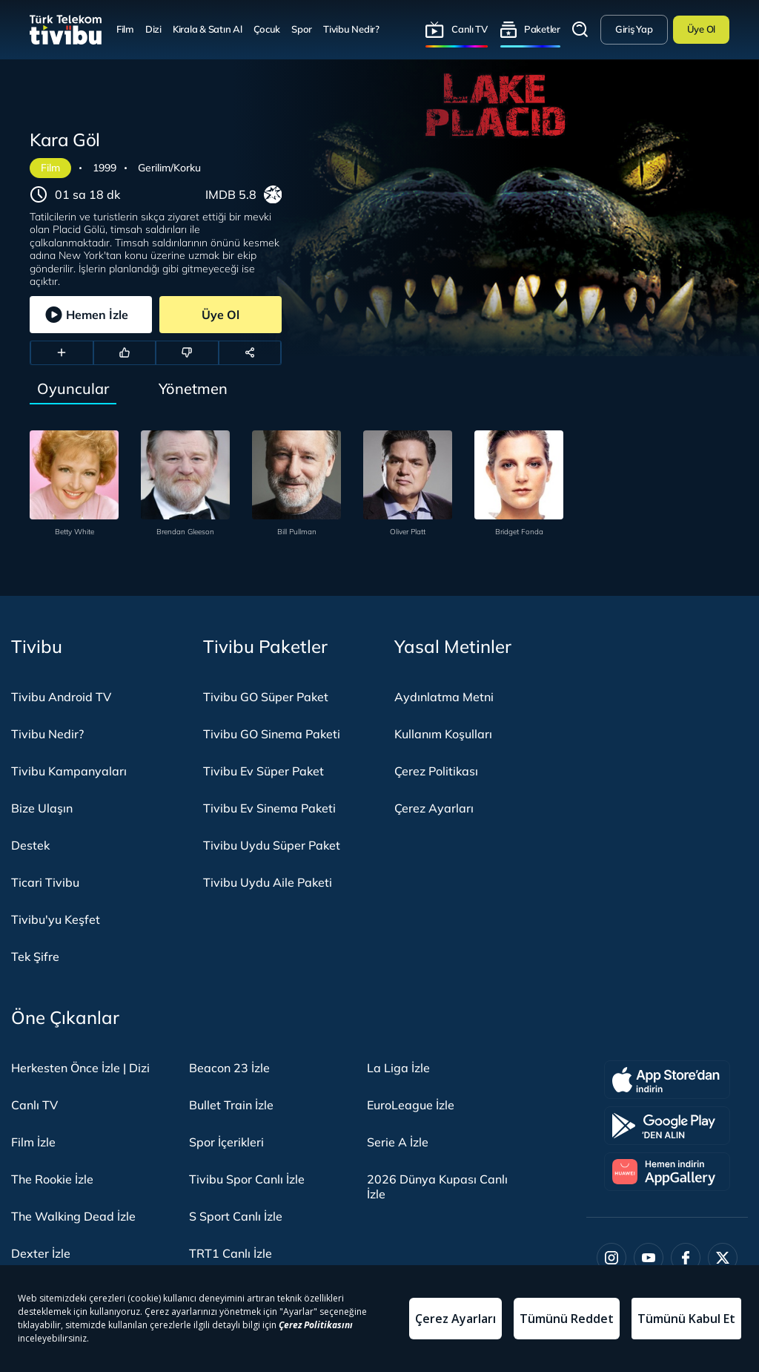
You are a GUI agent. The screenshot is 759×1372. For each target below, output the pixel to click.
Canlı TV (469, 29)
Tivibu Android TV (61, 696)
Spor (301, 29)
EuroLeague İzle (410, 1104)
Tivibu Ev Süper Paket (263, 771)
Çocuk (267, 29)
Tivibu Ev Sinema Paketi (269, 808)
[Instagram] (611, 1258)
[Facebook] (685, 1258)
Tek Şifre (35, 956)
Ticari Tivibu (45, 882)
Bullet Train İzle (231, 1104)
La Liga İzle (398, 1067)
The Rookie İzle (52, 1179)
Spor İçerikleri (226, 1142)
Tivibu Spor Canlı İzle (247, 1179)
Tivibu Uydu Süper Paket (271, 845)
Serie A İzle (397, 1142)
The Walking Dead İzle (73, 1216)
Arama (580, 30)
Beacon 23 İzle (229, 1067)
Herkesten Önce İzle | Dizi (80, 1067)
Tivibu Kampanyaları (69, 771)
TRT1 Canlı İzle (230, 1253)
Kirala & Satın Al (207, 29)
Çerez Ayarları (434, 808)
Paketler (542, 29)
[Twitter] (723, 1258)
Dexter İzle (40, 1253)
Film (125, 29)
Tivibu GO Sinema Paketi (271, 733)
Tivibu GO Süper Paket (265, 696)
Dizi (153, 29)
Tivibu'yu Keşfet (55, 919)
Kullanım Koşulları (443, 733)
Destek (30, 845)
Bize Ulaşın (42, 808)
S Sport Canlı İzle (235, 1216)
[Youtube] (648, 1258)
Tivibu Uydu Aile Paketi (267, 882)
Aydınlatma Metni (444, 696)
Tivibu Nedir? (351, 29)
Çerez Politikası (436, 771)
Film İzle (33, 1142)
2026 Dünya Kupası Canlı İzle (437, 1186)
